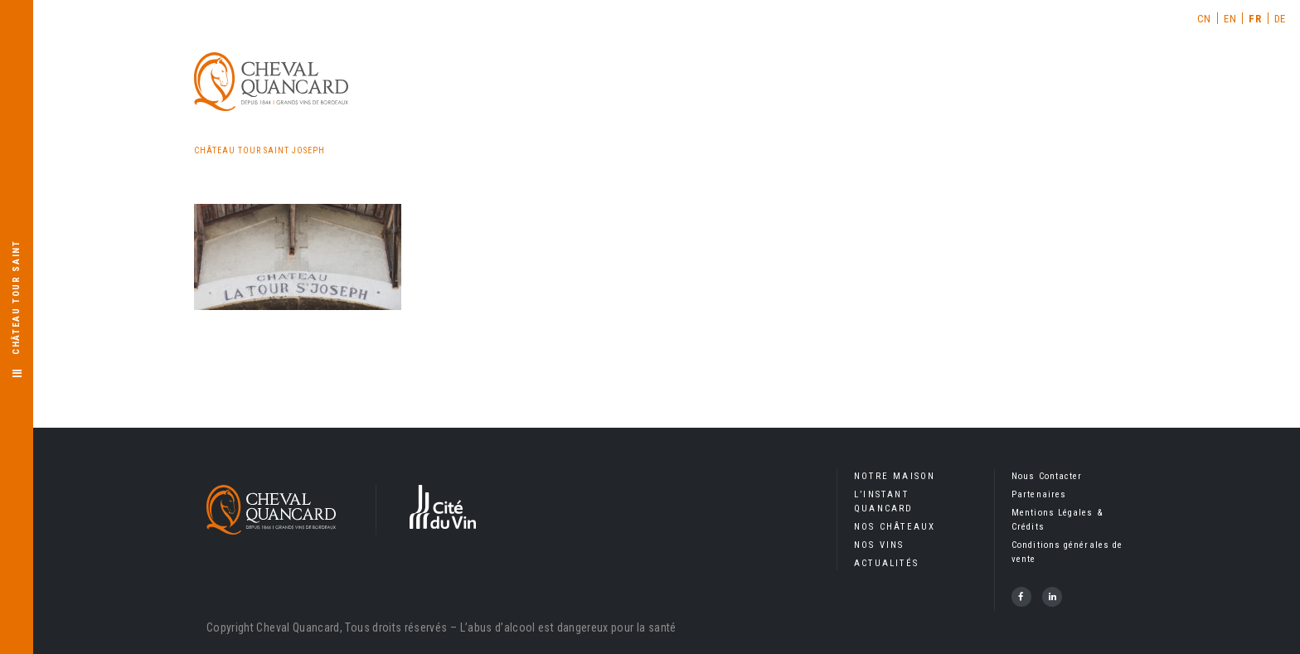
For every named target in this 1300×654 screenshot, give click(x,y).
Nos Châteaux (894, 526)
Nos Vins (879, 545)
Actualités (886, 563)
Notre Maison (894, 476)
